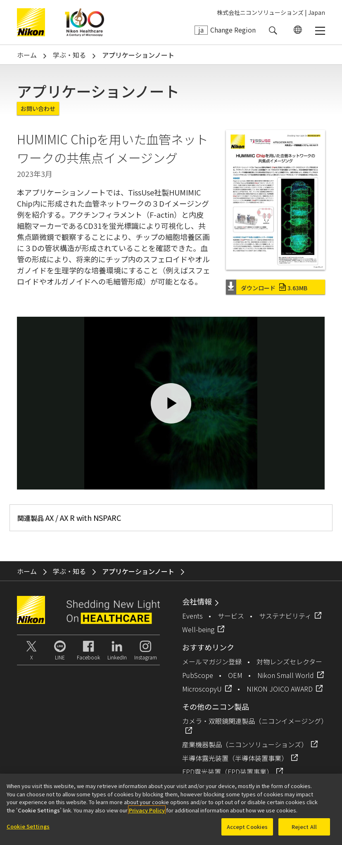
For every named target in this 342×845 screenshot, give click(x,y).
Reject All (304, 827)
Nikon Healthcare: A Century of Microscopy (84, 22)
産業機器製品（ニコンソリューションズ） (245, 744)
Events (192, 616)
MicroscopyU (202, 689)
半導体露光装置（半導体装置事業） (235, 758)
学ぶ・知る (69, 55)
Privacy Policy (147, 810)
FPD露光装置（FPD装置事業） (227, 772)
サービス (231, 616)
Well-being (198, 629)
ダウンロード (274, 288)
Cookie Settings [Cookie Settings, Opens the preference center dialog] (28, 826)
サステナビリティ (285, 616)
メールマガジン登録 (212, 661)
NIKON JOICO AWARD (280, 689)
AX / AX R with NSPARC (83, 517)
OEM (235, 675)
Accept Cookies (247, 827)
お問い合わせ (38, 108)
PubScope (197, 675)
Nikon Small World (285, 675)
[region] (171, 809)
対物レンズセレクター (289, 661)
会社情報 (197, 601)
